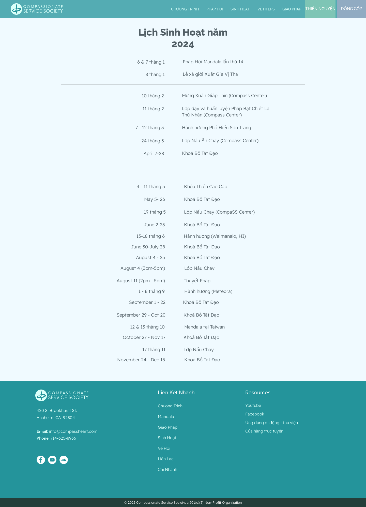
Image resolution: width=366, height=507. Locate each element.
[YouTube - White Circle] (52, 460)
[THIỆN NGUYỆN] (320, 9)
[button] (215, 9)
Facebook (254, 413)
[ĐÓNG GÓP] (351, 9)
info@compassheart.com (73, 431)
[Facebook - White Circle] (41, 460)
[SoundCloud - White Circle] (63, 460)
